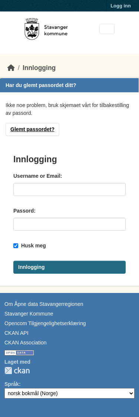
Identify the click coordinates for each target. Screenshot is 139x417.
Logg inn (120, 6)
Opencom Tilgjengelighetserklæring (45, 323)
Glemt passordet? (32, 129)
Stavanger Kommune (28, 314)
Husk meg (29, 245)
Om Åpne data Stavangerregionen (43, 304)
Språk (11, 384)
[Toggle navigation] (107, 29)
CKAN (17, 370)
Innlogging (39, 67)
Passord (23, 211)
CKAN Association (25, 343)
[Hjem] (11, 67)
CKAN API (16, 333)
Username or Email (36, 176)
